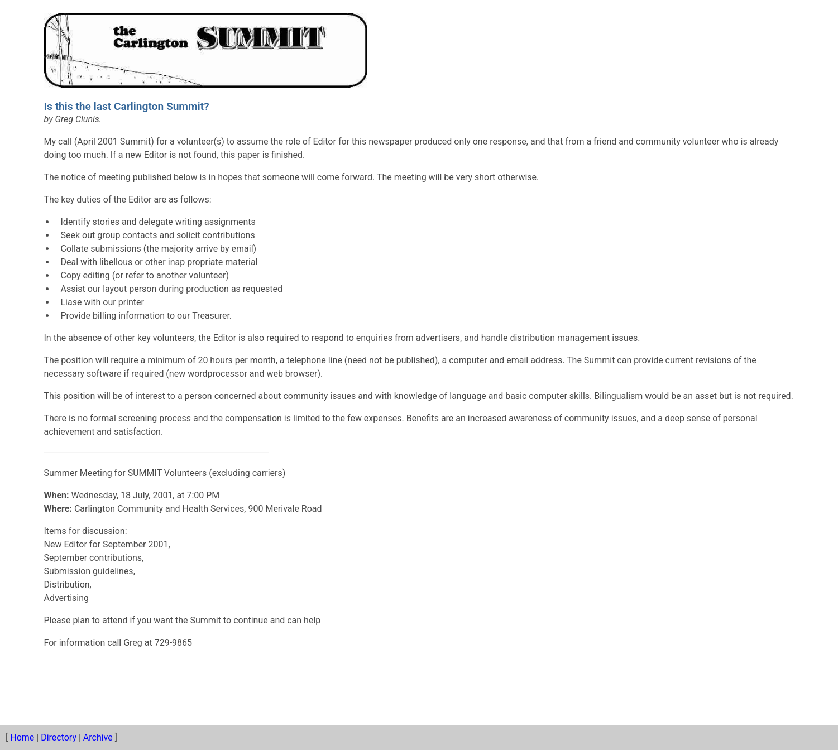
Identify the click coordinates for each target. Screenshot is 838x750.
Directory (58, 737)
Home (22, 737)
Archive (98, 737)
